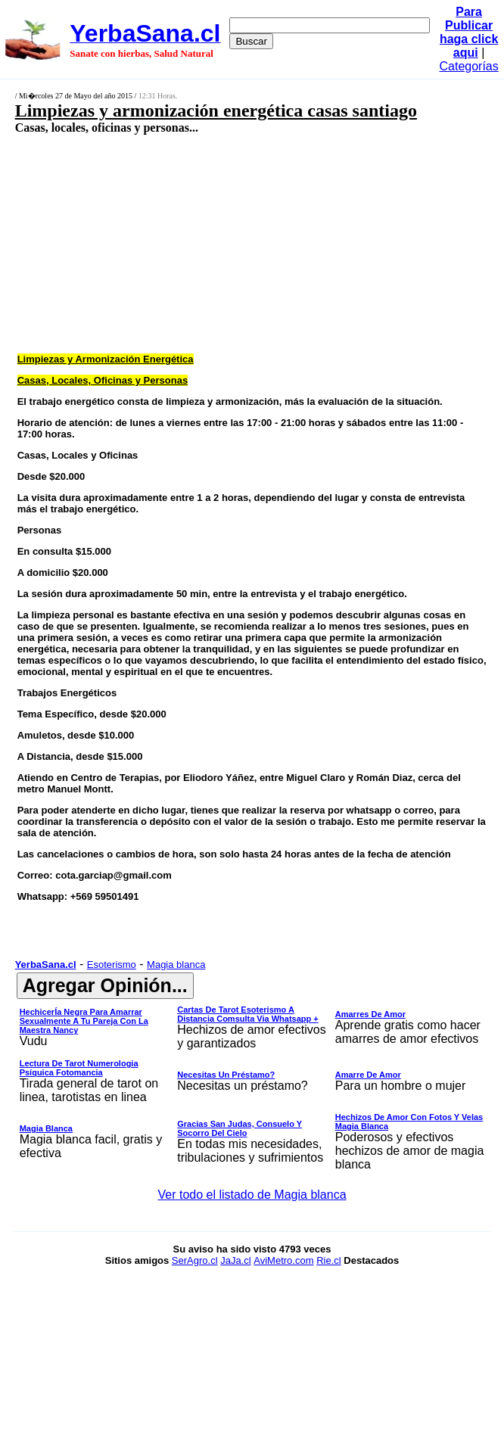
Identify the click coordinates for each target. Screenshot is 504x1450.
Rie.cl (328, 1260)
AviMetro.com (283, 1260)
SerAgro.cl (195, 1260)
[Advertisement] (216, 243)
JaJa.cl (235, 1260)
